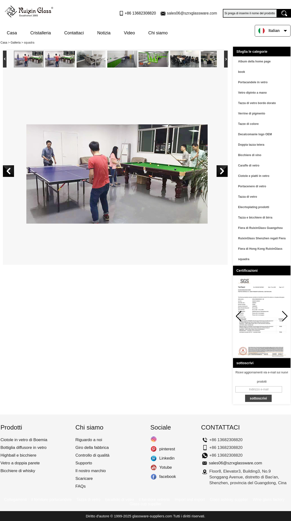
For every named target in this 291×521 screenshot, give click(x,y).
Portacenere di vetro (252, 186)
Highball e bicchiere (18, 455)
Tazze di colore (248, 124)
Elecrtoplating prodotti (253, 207)
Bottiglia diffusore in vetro (23, 447)
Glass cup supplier (145, 504)
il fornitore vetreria (154, 500)
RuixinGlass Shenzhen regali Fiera (262, 238)
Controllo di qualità (92, 455)
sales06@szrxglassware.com (192, 13)
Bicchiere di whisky (17, 470)
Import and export (190, 500)
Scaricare (84, 478)
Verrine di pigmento (251, 113)
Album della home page (254, 61)
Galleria (16, 42)
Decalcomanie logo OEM (255, 134)
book (241, 72)
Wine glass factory (268, 500)
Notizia (103, 32)
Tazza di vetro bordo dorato (257, 103)
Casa (12, 32)
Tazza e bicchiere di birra (255, 217)
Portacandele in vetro (253, 82)
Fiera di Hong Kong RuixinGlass (260, 248)
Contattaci (74, 32)
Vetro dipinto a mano (252, 92)
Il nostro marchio (90, 470)
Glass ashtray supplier (229, 500)
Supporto (83, 463)
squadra (243, 259)
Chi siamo (158, 32)
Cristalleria (40, 32)
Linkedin (154, 458)
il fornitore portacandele (51, 500)
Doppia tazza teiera (251, 144)
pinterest (154, 449)
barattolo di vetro (119, 500)
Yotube (154, 467)
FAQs (80, 486)
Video (129, 32)
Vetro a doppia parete (20, 463)
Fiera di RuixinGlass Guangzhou (260, 228)
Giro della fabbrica (92, 447)
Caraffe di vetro (248, 165)
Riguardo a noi (88, 440)
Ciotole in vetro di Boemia (23, 440)
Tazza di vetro (247, 196)
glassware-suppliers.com (152, 516)
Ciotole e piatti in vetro (253, 176)
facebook (154, 477)
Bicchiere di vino (249, 155)
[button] (285, 316)
